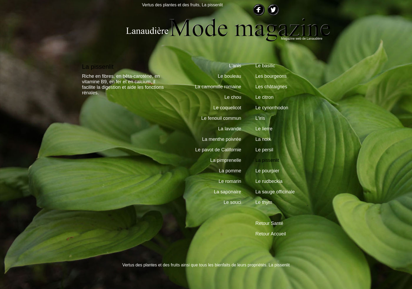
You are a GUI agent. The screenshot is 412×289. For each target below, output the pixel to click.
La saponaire (227, 191)
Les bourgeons (271, 76)
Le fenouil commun (221, 118)
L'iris (260, 118)
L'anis (235, 65)
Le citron (264, 97)
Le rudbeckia (268, 181)
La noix (263, 139)
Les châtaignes (271, 86)
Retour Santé (269, 223)
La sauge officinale (275, 191)
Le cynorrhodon (271, 107)
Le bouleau (229, 76)
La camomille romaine (218, 86)
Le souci (232, 202)
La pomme (230, 170)
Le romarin (230, 181)
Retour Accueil (270, 233)
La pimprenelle (225, 160)
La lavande (229, 128)
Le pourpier (267, 170)
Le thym (263, 202)
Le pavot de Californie (218, 149)
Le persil (264, 149)
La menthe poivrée (221, 139)
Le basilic (265, 65)
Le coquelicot (227, 107)
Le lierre (263, 128)
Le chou (232, 97)
